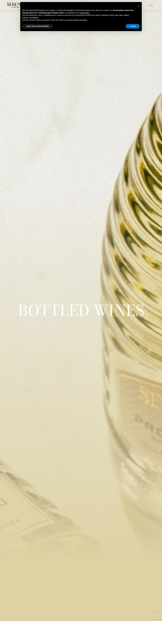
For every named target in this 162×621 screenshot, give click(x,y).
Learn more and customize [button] (37, 26)
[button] (138, 6)
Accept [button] (133, 26)
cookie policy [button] (84, 13)
